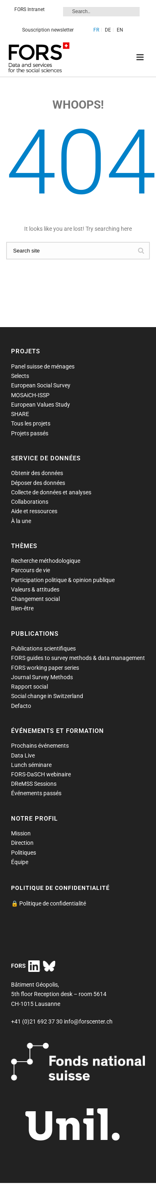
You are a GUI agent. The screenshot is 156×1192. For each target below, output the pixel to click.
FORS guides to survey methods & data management (78, 658)
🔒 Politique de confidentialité (48, 903)
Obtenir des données (37, 473)
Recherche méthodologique (45, 560)
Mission (21, 833)
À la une (21, 521)
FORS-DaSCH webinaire (41, 774)
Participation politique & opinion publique (63, 580)
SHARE (20, 414)
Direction (22, 842)
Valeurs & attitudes (35, 589)
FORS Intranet (29, 9)
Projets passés (29, 433)
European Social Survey (40, 385)
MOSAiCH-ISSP (30, 395)
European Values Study (40, 404)
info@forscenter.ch (88, 1021)
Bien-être (22, 608)
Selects (20, 376)
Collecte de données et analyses (51, 492)
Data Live (23, 755)
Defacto (21, 706)
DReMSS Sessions (34, 783)
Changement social (35, 599)
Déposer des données (38, 483)
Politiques (23, 852)
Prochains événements (40, 745)
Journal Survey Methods (42, 677)
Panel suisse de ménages (43, 366)
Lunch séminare (31, 765)
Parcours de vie (30, 570)
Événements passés (36, 793)
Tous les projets (30, 423)
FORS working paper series (45, 667)
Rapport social (29, 686)
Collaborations (29, 501)
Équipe (19, 862)
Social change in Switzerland (47, 696)
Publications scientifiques (43, 648)
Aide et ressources (34, 511)
